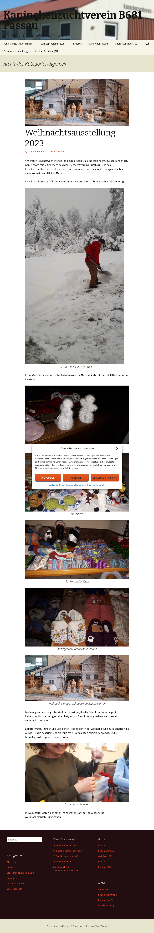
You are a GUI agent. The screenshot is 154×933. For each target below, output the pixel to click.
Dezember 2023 (106, 850)
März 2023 (103, 861)
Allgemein (59, 151)
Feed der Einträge (107, 894)
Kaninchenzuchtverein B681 (18, 43)
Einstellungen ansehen (104, 478)
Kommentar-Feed (107, 900)
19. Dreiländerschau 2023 (65, 856)
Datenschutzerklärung (75, 485)
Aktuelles (77, 43)
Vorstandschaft (14, 888)
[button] (117, 449)
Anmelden (103, 889)
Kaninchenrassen (98, 43)
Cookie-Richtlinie (56, 485)
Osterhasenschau (62, 861)
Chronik (11, 867)
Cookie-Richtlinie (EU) (47, 51)
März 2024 (103, 845)
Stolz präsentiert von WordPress (90, 926)
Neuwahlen (12, 878)
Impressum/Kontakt (96, 485)
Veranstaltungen (15, 883)
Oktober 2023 (105, 856)
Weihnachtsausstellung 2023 (67, 850)
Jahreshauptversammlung (20, 872)
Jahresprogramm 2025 (52, 43)
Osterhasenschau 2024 (64, 845)
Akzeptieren (48, 478)
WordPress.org (106, 905)
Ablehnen (76, 478)
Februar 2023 (105, 866)
